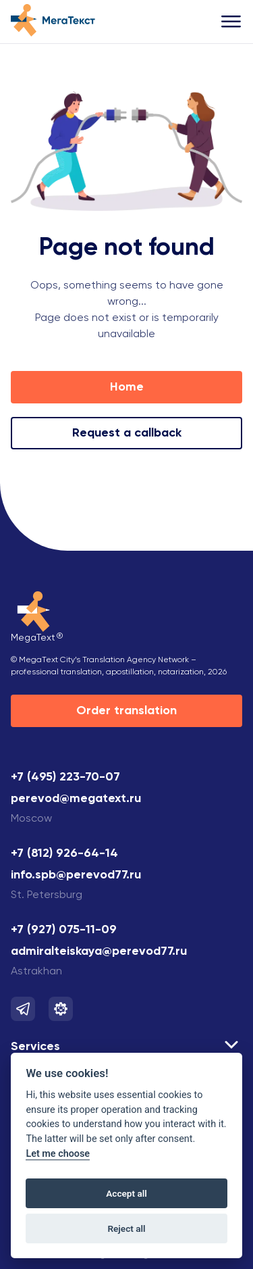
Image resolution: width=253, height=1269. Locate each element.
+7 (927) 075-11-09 (64, 930)
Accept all (126, 1193)
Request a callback (126, 433)
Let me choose (58, 1154)
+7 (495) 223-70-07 (65, 777)
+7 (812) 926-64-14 (64, 853)
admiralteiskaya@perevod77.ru (99, 951)
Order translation (126, 711)
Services (35, 1047)
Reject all (126, 1228)
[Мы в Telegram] (23, 1009)
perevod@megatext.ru (76, 799)
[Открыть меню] (231, 22)
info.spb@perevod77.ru (76, 875)
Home (127, 387)
